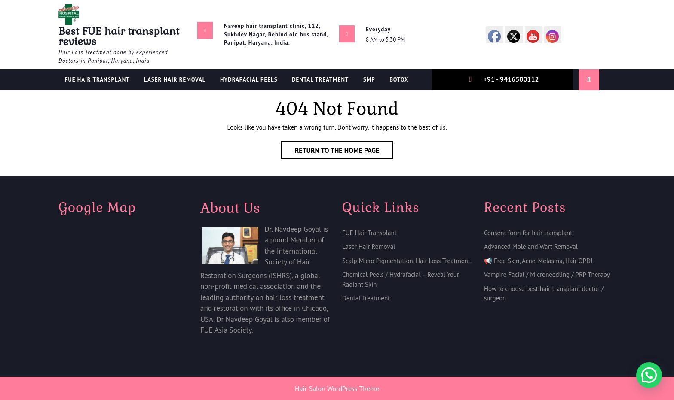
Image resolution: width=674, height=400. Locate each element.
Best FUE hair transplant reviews (118, 36)
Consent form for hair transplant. (529, 233)
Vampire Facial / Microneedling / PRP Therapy (547, 274)
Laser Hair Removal (174, 79)
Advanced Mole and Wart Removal (531, 246)
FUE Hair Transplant (97, 79)
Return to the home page (344, 152)
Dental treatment (320, 79)
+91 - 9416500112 (511, 79)
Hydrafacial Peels (249, 79)
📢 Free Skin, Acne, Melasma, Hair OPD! (538, 261)
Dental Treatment (366, 298)
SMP (369, 79)
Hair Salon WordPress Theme (337, 388)
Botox (398, 79)
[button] (649, 375)
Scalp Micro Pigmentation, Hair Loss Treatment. (407, 261)
